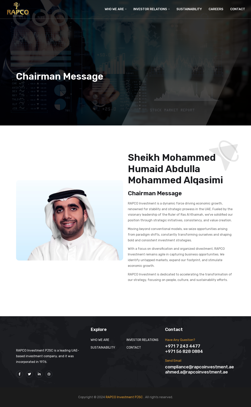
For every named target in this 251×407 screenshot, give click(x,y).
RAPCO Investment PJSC (125, 397)
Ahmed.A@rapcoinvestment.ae (196, 372)
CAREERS (216, 9)
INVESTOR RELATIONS (150, 9)
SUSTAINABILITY (189, 9)
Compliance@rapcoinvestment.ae (199, 367)
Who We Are (114, 9)
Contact (237, 9)
